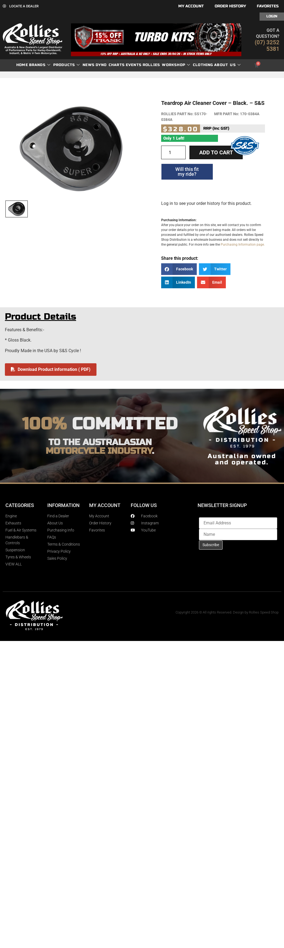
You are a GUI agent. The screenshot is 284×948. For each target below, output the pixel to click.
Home (22, 65)
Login (271, 16)
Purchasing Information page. (243, 244)
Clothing (203, 65)
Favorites (268, 6)
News (89, 65)
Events (134, 65)
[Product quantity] (173, 152)
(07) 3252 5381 (267, 45)
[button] (179, 269)
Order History (230, 6)
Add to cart (216, 152)
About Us (227, 65)
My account (191, 6)
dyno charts (110, 65)
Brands (40, 65)
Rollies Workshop (166, 65)
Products (66, 65)
